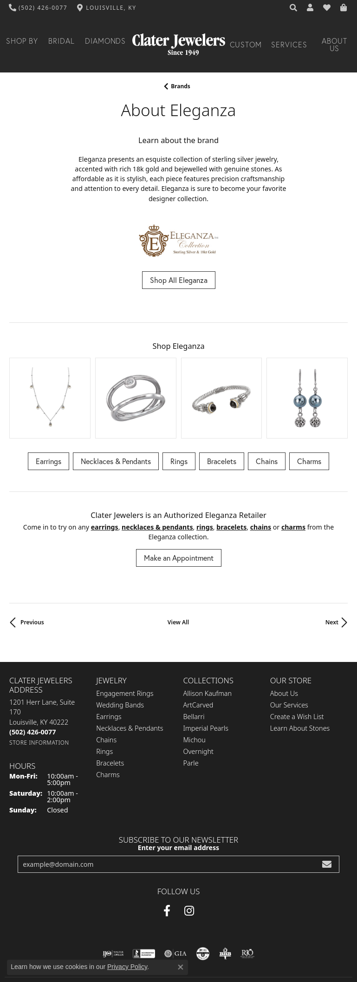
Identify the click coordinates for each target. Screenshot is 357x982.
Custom (246, 44)
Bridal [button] (61, 41)
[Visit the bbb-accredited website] (144, 903)
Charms (309, 411)
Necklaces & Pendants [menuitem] (129, 678)
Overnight (198, 701)
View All (178, 572)
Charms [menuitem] (108, 724)
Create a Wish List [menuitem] (297, 666)
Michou (194, 690)
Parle (191, 713)
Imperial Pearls (206, 678)
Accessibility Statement (233, 951)
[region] (178, 373)
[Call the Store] (32, 682)
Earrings (48, 411)
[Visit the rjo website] (247, 903)
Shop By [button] (22, 41)
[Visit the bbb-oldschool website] (225, 903)
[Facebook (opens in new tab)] (167, 860)
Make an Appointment (179, 507)
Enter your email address (178, 797)
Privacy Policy (110, 951)
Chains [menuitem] (106, 690)
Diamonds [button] (105, 41)
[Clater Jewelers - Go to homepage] (178, 44)
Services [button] (289, 44)
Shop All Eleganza (179, 280)
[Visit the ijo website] (113, 903)
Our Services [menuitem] (289, 655)
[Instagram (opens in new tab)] (189, 860)
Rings (179, 411)
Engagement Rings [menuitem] (124, 643)
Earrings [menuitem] (108, 666)
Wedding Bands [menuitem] (120, 655)
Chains (267, 411)
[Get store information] (39, 692)
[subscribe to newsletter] (327, 814)
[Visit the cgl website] (203, 903)
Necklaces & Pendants (116, 411)
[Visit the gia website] (175, 903)
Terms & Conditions (165, 951)
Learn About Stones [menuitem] (300, 678)
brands (180, 86)
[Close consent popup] (180, 967)
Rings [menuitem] (104, 701)
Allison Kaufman (207, 643)
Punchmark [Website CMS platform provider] (195, 978)
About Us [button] (334, 44)
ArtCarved (198, 655)
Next (331, 572)
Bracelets (221, 411)
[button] (294, 8)
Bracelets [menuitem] (110, 713)
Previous (32, 572)
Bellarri (194, 666)
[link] (38, 8)
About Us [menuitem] (284, 643)
